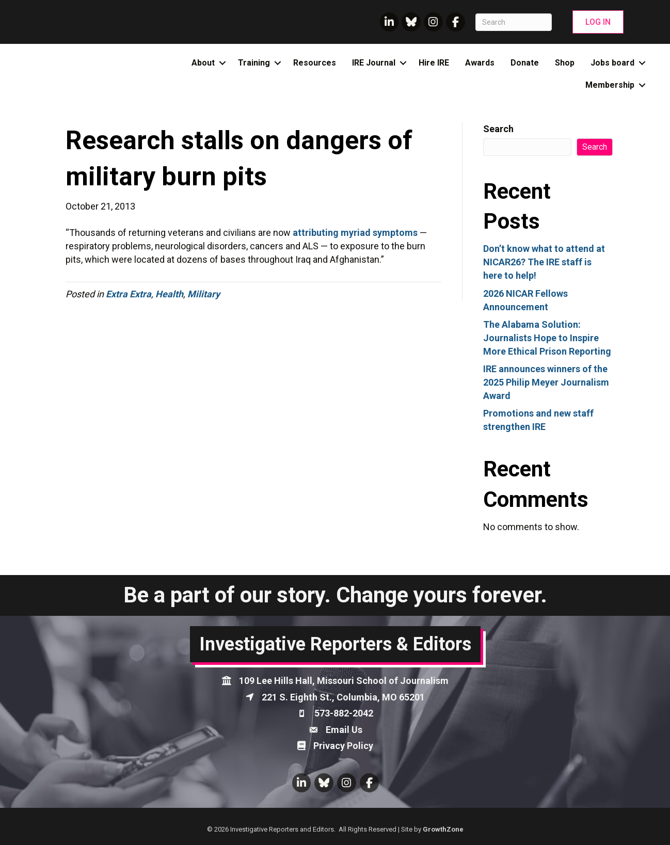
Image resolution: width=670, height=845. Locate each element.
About (203, 63)
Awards (479, 63)
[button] (598, 22)
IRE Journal (373, 63)
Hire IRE (434, 63)
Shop (565, 63)
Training (254, 63)
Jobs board (612, 63)
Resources (314, 63)
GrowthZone (443, 829)
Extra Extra (128, 294)
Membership (609, 85)
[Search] (513, 22)
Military (203, 294)
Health (169, 294)
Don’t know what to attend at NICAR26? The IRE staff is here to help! (544, 262)
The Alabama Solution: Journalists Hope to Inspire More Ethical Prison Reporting (547, 338)
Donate (525, 63)
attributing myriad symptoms (355, 232)
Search (498, 128)
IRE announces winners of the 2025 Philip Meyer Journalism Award (546, 382)
